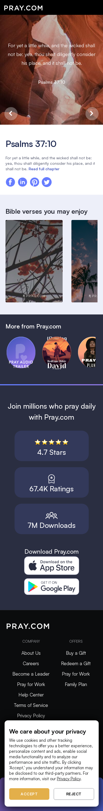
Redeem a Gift (76, 663)
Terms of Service (31, 705)
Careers (31, 663)
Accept (29, 794)
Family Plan (76, 684)
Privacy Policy (31, 715)
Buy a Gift (76, 653)
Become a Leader (30, 674)
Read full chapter (44, 168)
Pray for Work (31, 684)
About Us (31, 653)
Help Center (31, 695)
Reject (74, 794)
